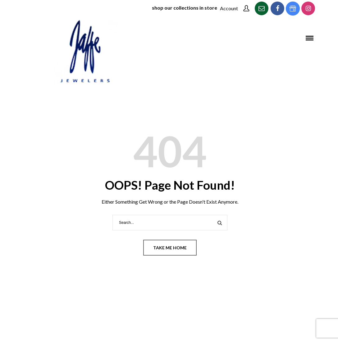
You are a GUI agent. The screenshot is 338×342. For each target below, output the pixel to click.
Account (229, 8)
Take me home (170, 247)
